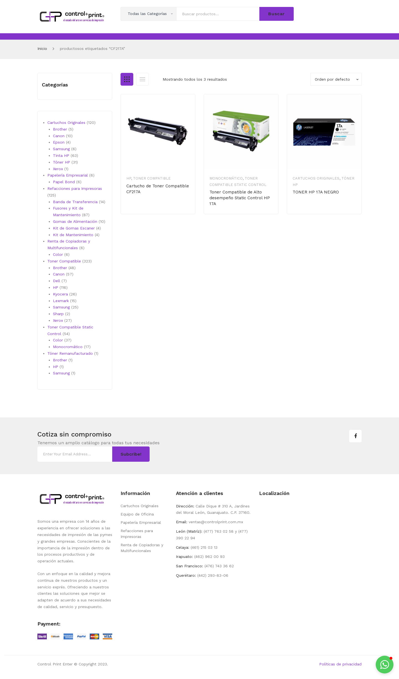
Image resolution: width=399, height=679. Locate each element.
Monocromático (226, 178)
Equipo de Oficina (137, 514)
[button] (384, 664)
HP (128, 178)
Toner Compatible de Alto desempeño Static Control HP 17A (239, 198)
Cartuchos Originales (316, 178)
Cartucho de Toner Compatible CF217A (157, 188)
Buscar (276, 13)
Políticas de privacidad (340, 664)
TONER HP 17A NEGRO (316, 192)
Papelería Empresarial (141, 522)
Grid (127, 79)
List (142, 79)
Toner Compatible (152, 178)
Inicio (42, 48)
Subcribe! (131, 454)
